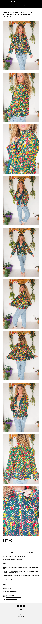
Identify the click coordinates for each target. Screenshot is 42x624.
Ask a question (21, 547)
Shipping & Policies (30, 552)
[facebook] (18, 606)
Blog (15, 1)
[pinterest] (21, 606)
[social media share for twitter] (5, 10)
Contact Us (21, 618)
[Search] (30, 2)
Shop (12, 1)
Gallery (23, 1)
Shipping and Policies (21, 616)
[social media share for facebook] (3, 10)
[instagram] (24, 606)
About (19, 1)
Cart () (27, 1)
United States (8, 544)
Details (12, 552)
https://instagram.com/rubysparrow (11, 599)
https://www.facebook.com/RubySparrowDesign (13, 597)
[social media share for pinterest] (7, 10)
